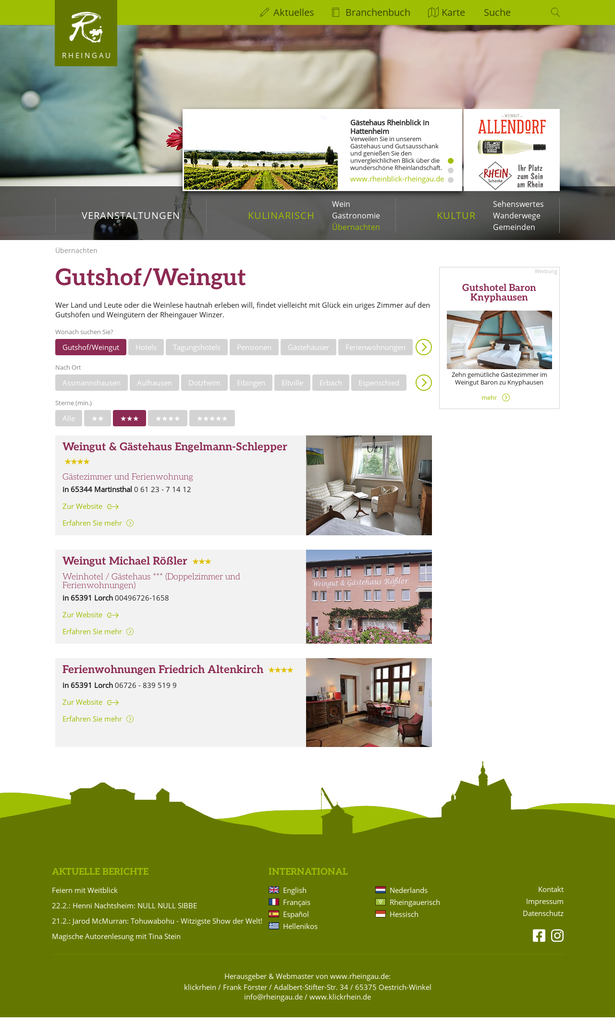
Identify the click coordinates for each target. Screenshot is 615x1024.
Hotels (146, 354)
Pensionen (254, 354)
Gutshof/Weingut (90, 354)
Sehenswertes (518, 204)
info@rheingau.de (273, 1003)
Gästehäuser (308, 354)
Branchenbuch (377, 12)
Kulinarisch (281, 215)
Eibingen (251, 389)
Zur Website (82, 513)
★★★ (129, 425)
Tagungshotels (197, 354)
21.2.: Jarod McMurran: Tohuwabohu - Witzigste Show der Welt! (157, 927)
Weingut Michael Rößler (124, 568)
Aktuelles (293, 12)
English (295, 897)
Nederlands (409, 897)
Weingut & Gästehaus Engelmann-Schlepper (174, 453)
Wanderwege (517, 215)
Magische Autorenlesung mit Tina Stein (116, 943)
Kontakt (551, 896)
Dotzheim (204, 389)
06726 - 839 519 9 (146, 692)
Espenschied (378, 389)
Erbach (331, 389)
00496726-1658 (142, 604)
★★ (97, 425)
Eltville (292, 389)
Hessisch (404, 921)
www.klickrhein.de (340, 1003)
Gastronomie (356, 215)
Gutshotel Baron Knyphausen (499, 299)
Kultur (456, 215)
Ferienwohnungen (375, 354)
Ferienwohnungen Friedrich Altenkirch (162, 676)
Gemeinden (514, 227)
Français (296, 909)
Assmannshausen (91, 389)
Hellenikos (300, 933)
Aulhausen (154, 389)
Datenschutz (543, 920)
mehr (489, 404)
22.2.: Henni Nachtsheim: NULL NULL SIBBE (124, 912)
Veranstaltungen (131, 215)
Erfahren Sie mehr (92, 529)
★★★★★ (212, 425)
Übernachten (356, 227)
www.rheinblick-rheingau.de (397, 178)
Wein (341, 204)
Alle (68, 425)
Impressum (545, 908)
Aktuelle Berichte (100, 878)
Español (296, 921)
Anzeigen (424, 354)
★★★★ (167, 425)
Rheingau (87, 55)
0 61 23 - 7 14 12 (162, 496)
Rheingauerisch (415, 909)
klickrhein (200, 994)
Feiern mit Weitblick (85, 897)
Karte (453, 12)
